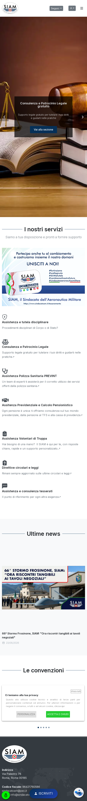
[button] (4, 117)
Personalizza (26, 714)
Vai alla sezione (43, 135)
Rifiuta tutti (76, 691)
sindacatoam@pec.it (14, 790)
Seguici (55, 8)
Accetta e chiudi (58, 714)
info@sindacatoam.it (22, 794)
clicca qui (59, 706)
